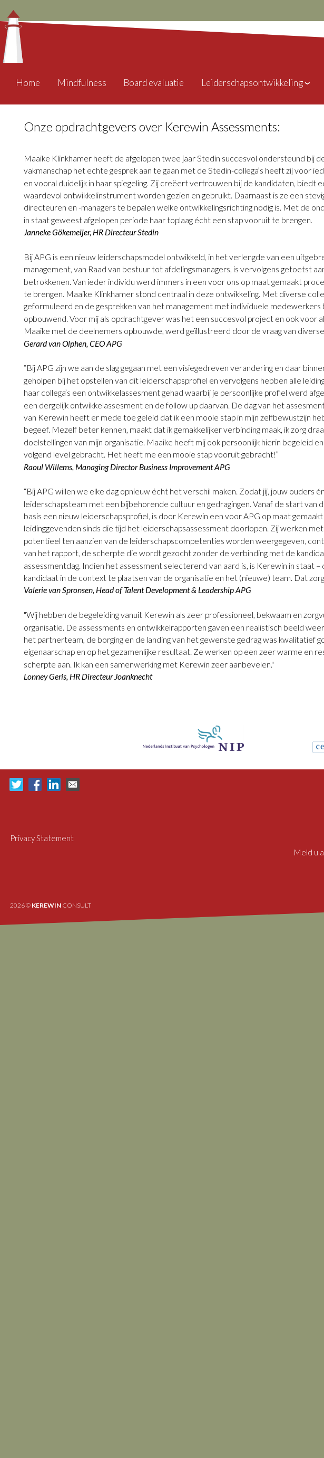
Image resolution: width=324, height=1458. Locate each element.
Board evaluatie (153, 82)
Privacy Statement (42, 838)
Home (28, 82)
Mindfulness (81, 82)
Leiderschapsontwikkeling (256, 82)
